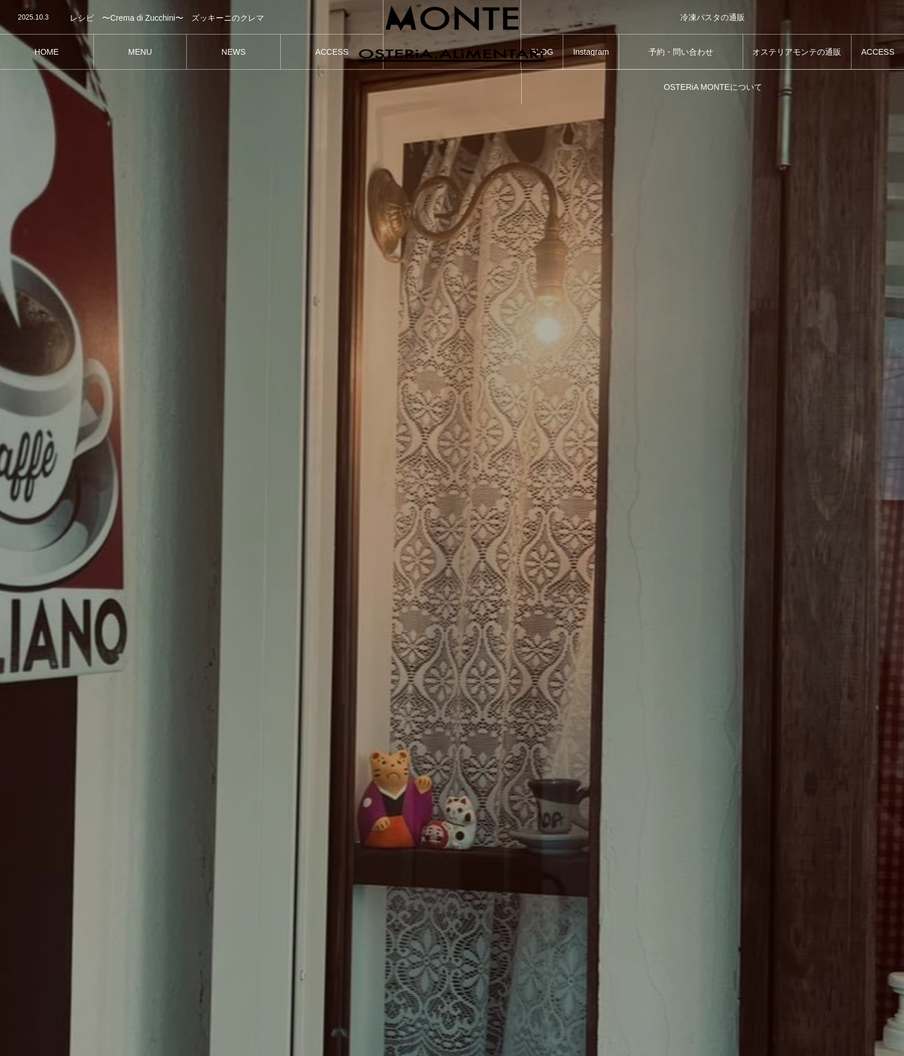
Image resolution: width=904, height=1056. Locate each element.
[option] (191, 17)
